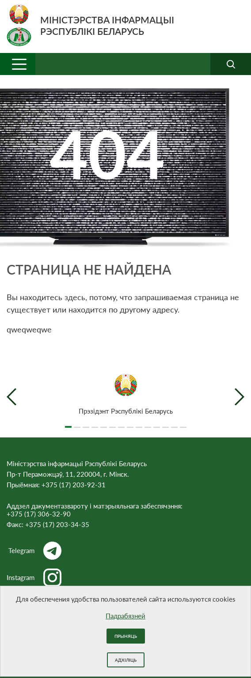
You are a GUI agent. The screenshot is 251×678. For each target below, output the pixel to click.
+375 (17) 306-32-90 (39, 514)
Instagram (34, 578)
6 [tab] (112, 423)
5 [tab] (103, 423)
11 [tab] (156, 423)
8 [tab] (130, 423)
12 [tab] (165, 423)
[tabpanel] (125, 394)
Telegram (34, 551)
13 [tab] (174, 423)
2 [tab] (77, 423)
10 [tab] (148, 423)
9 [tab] (139, 423)
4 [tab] (94, 423)
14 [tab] (183, 423)
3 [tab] (86, 423)
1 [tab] (68, 423)
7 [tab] (121, 423)
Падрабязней (125, 616)
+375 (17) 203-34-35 (57, 524)
